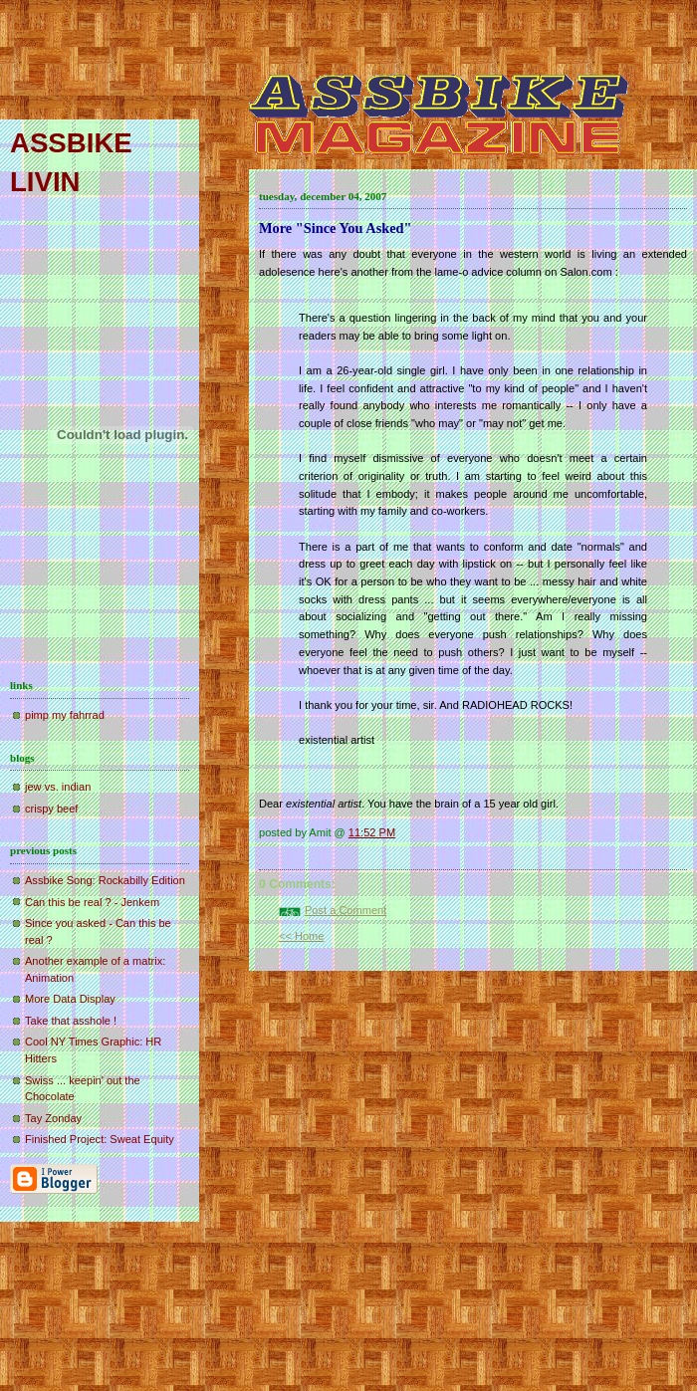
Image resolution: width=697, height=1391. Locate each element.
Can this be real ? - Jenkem (92, 902)
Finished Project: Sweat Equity (99, 1139)
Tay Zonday (53, 1118)
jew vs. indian (58, 787)
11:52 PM (371, 832)
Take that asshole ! (70, 1021)
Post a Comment (345, 910)
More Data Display (70, 999)
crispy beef (51, 808)
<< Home (301, 936)
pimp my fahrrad (65, 715)
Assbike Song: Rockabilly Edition (105, 880)
